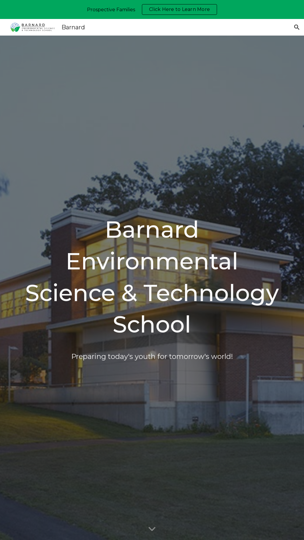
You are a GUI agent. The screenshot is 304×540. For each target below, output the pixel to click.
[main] (152, 287)
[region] (152, 9)
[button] (297, 27)
